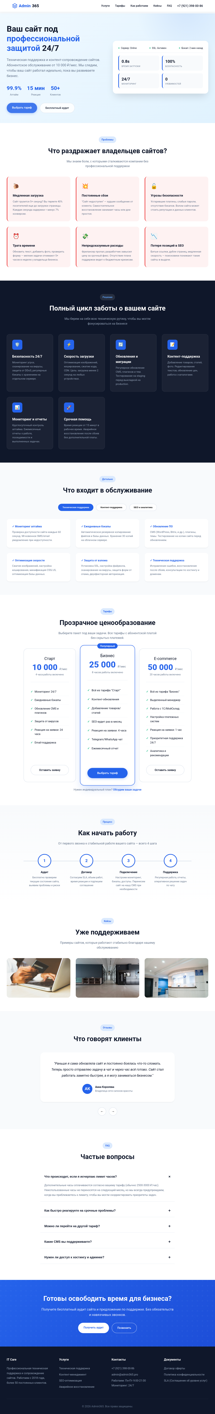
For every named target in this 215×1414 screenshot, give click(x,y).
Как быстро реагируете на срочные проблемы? (107, 1210)
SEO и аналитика (143, 507)
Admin (25, 6)
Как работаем (139, 5)
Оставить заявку (49, 770)
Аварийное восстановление (76, 1386)
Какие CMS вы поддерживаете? (107, 1241)
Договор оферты (174, 1368)
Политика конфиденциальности (184, 1374)
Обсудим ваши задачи (127, 789)
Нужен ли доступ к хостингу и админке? (107, 1257)
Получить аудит (93, 1327)
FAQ (169, 5)
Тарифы (120, 5)
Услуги (105, 5)
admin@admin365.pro (125, 1374)
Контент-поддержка (111, 507)
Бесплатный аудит (57, 110)
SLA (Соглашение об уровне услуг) (185, 1380)
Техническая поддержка (75, 507)
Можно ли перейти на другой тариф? (107, 1226)
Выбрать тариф (22, 110)
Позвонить (124, 1327)
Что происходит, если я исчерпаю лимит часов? (108, 1176)
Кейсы (157, 5)
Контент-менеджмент (73, 1374)
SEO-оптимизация (70, 1380)
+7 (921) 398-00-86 (190, 6)
